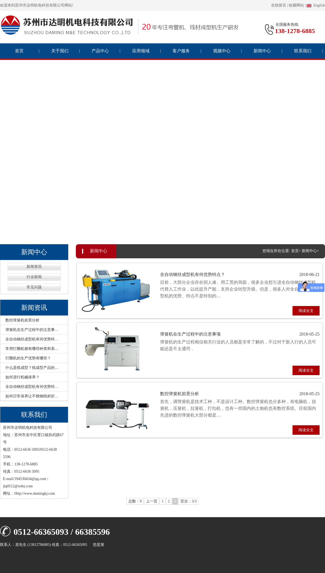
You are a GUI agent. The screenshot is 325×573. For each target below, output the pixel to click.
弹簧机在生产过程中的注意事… (31, 330)
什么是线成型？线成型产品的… (31, 368)
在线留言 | (279, 5)
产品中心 (100, 51)
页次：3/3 (188, 501)
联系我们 (302, 51)
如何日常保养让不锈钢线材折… (31, 396)
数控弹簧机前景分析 (22, 320)
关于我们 (60, 51)
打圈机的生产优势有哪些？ (28, 358)
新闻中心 (262, 51)
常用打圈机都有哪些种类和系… (31, 349)
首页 (19, 51)
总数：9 (135, 501)
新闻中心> (310, 251)
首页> (296, 251)
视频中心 (221, 51)
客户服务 (181, 51)
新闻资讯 (34, 267)
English (316, 5)
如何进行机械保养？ (22, 377)
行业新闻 (34, 277)
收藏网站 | (297, 5)
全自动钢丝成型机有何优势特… (31, 339)
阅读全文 (306, 311)
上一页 (151, 501)
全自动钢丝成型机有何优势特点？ (240, 275)
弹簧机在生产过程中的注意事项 (240, 334)
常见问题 (34, 287)
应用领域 (141, 51)
